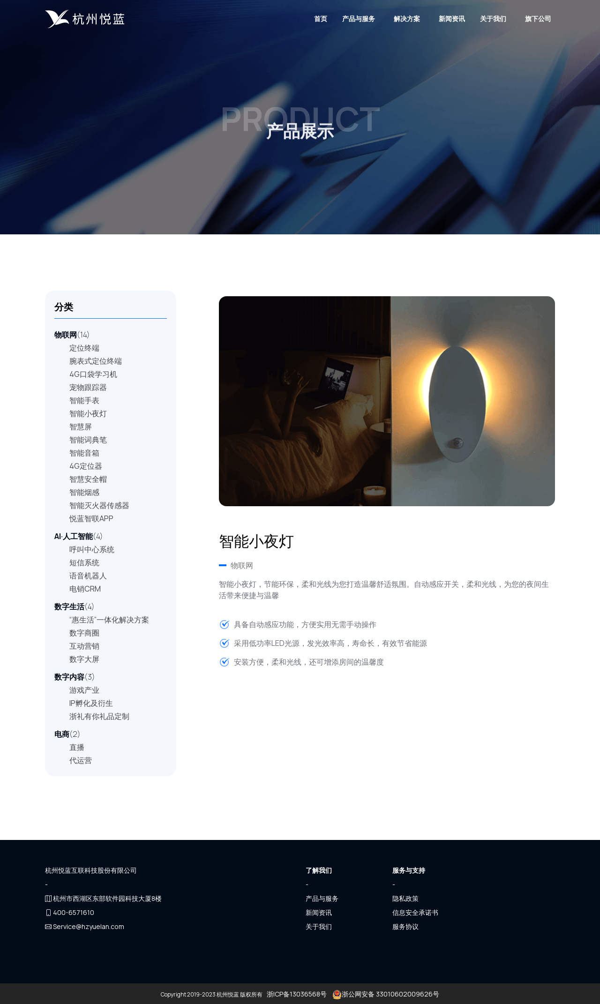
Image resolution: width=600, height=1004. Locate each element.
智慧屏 (80, 426)
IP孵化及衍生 (91, 703)
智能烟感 (84, 492)
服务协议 (405, 926)
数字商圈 (84, 633)
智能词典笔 (88, 440)
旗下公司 (538, 18)
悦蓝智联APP (91, 518)
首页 (320, 18)
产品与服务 (358, 18)
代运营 (80, 760)
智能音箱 (84, 453)
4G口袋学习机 (93, 374)
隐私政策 (405, 898)
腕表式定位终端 (95, 361)
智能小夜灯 (88, 413)
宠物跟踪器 (88, 387)
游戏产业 (84, 690)
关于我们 (493, 18)
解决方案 (407, 18)
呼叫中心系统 (91, 549)
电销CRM (85, 589)
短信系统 (84, 562)
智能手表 (84, 400)
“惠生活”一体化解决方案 (109, 619)
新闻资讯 (452, 18)
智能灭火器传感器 (99, 505)
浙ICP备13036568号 (297, 993)
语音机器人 (88, 575)
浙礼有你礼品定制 (99, 716)
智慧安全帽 (88, 479)
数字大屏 (84, 659)
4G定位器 (85, 466)
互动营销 (84, 646)
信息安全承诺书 (415, 912)
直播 (76, 747)
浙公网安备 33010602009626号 (385, 993)
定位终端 (84, 348)
